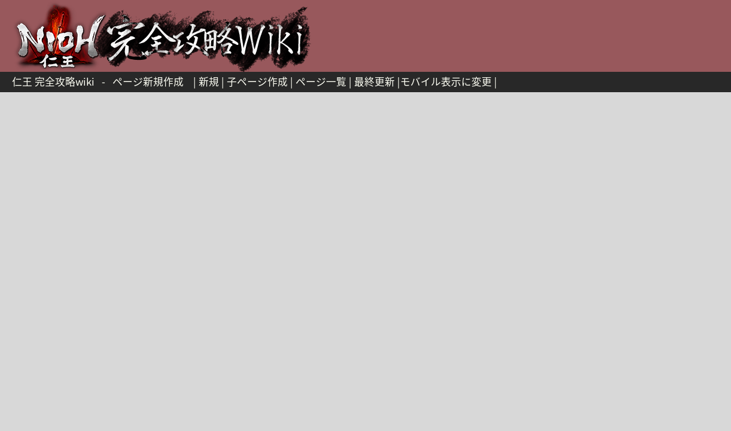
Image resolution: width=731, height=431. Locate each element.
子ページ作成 (257, 81)
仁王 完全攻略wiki (53, 81)
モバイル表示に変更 (446, 81)
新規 (209, 81)
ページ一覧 (321, 81)
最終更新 (374, 81)
